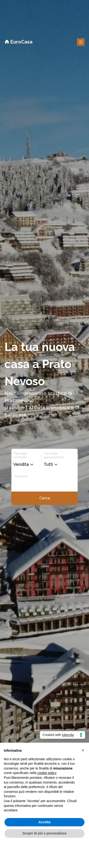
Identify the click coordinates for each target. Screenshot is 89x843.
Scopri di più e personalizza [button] (44, 833)
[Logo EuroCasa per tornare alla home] (19, 42)
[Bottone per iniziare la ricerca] (44, 498)
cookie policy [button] (46, 773)
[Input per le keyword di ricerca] (38, 484)
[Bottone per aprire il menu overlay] (80, 42)
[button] (24, 464)
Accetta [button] (44, 822)
